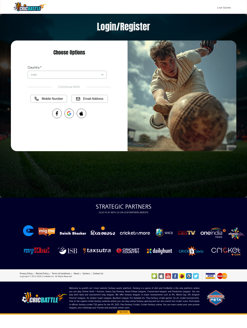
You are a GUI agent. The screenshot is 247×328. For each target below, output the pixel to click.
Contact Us (98, 273)
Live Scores (224, 7)
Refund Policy (42, 273)
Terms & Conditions (61, 273)
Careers (86, 273)
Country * (35, 67)
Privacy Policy (26, 273)
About (76, 273)
